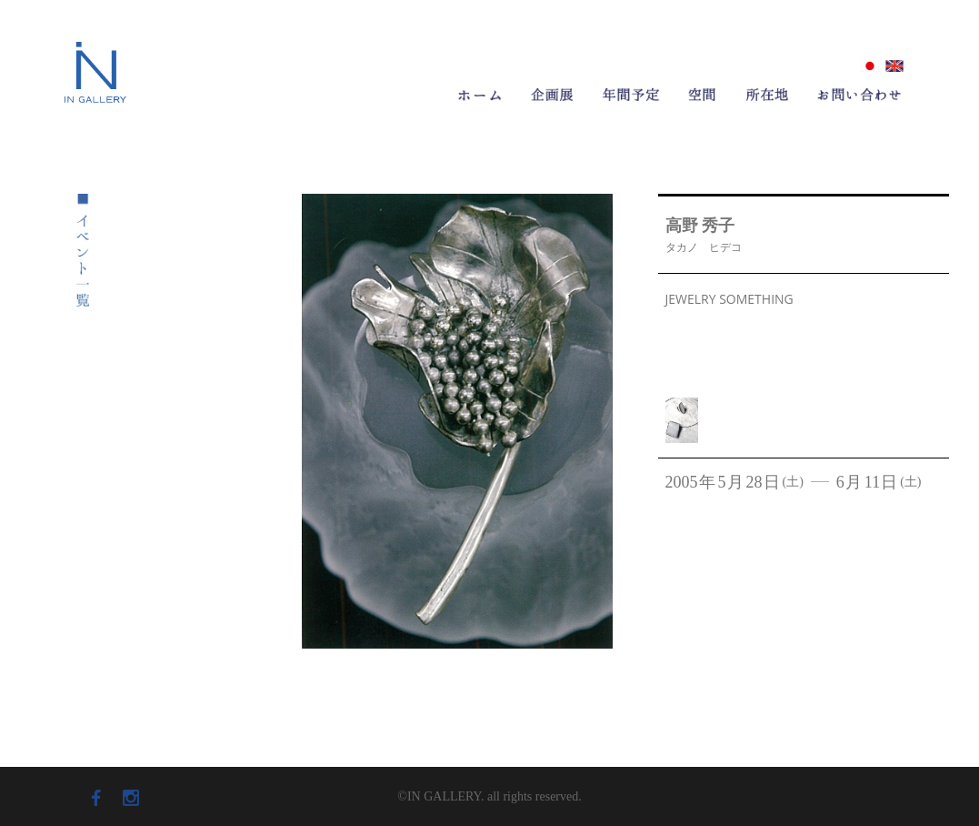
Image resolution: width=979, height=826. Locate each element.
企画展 (552, 94)
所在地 (767, 94)
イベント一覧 (82, 250)
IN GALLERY (95, 107)
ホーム (481, 98)
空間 (702, 94)
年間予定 (631, 94)
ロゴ (95, 65)
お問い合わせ (860, 94)
